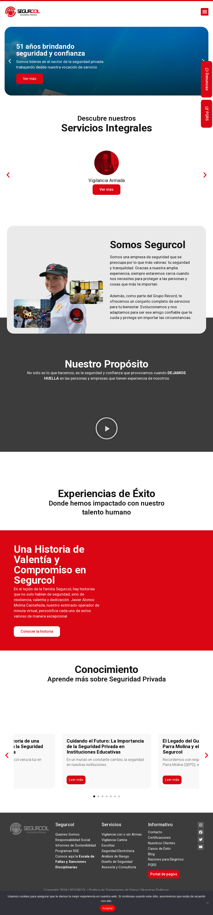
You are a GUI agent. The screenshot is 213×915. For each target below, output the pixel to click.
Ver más (29, 78)
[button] (204, 12)
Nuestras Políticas (155, 890)
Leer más (76, 780)
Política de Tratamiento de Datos (113, 890)
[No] (207, 903)
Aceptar (107, 908)
